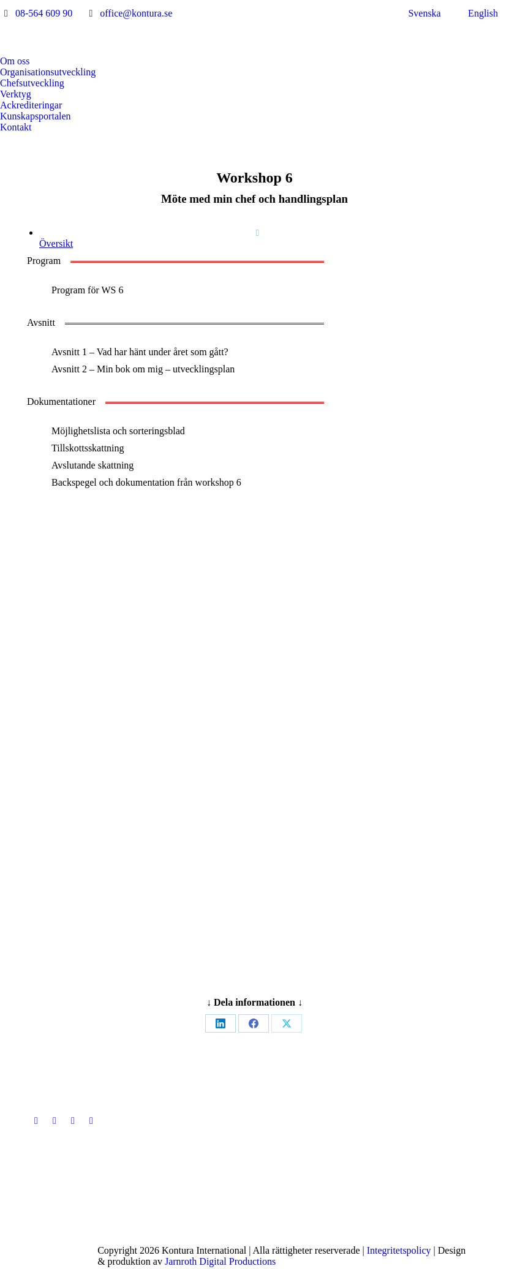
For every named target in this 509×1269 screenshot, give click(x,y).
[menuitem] (417, 13)
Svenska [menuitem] (424, 13)
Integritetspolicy (399, 1250)
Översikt (56, 243)
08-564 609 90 (43, 13)
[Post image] (211, 1120)
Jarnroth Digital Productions (220, 1261)
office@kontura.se (136, 13)
